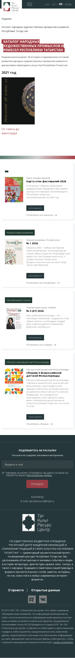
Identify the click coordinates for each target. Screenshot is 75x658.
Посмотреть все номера (39, 345)
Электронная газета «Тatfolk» (41, 307)
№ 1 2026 (32, 243)
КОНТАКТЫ (37, 497)
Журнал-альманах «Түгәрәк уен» (43, 240)
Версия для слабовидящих (61, 4)
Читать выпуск (35, 208)
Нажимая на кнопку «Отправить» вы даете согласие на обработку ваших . (37, 474)
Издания (6, 18)
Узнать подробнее (63, 642)
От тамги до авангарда (10, 131)
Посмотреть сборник (37, 424)
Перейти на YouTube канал (32, 599)
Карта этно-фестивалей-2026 (46, 181)
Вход (68, 4)
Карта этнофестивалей (38, 178)
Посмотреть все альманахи (40, 283)
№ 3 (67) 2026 (35, 310)
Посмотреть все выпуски (39, 215)
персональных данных (39, 475)
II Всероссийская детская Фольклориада (47, 369)
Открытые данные (45, 590)
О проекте (16, 590)
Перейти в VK (43, 599)
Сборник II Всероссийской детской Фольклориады (43, 374)
